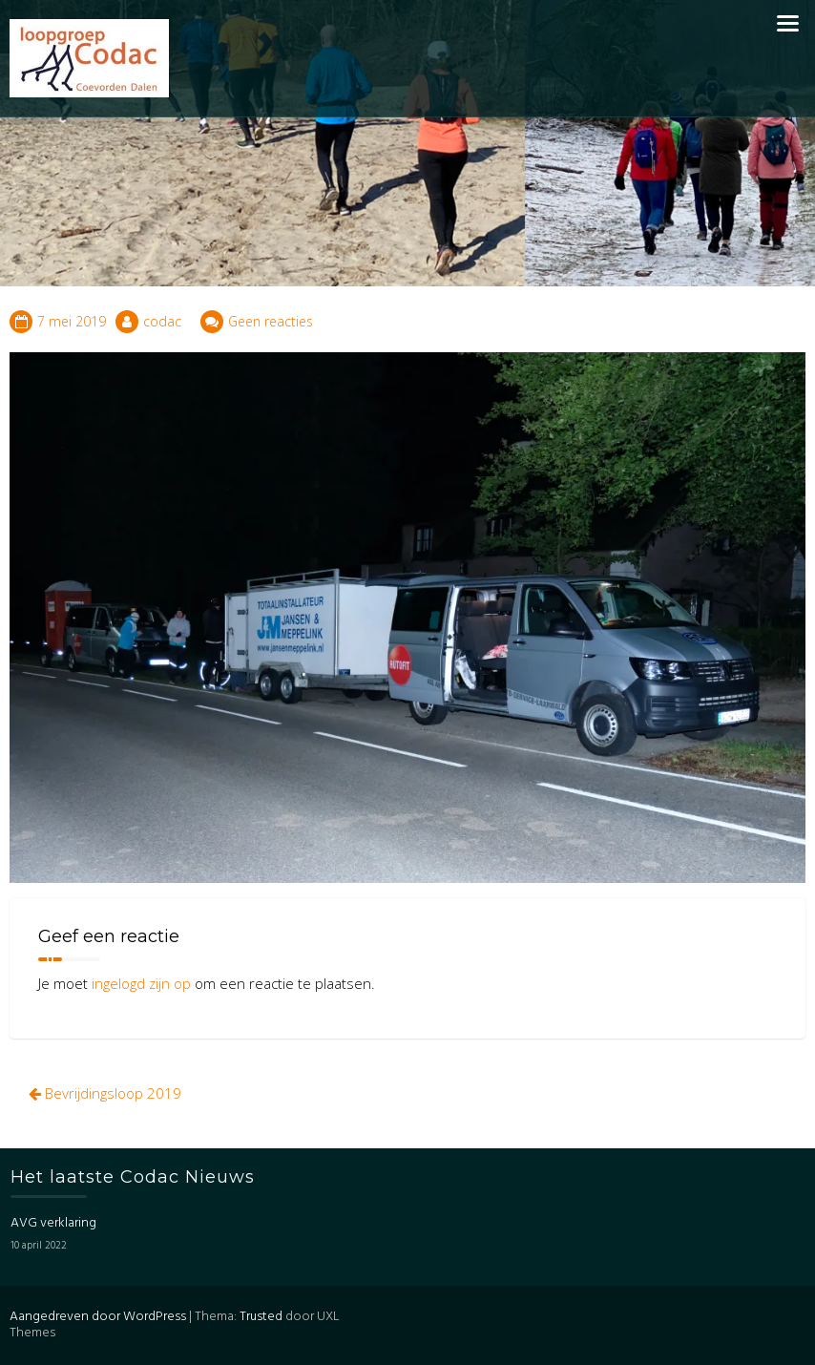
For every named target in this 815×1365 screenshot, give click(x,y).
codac (162, 321)
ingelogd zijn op (141, 983)
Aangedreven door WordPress (98, 1317)
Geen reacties (270, 321)
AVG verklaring (53, 1223)
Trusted (261, 1317)
